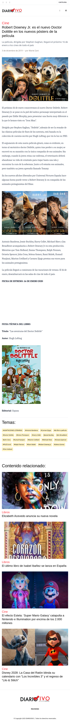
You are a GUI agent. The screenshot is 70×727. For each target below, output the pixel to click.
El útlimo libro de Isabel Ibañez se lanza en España (34, 565)
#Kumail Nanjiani (19, 440)
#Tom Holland (7, 449)
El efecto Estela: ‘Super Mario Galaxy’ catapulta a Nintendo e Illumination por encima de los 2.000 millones (33, 619)
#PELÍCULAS (7, 444)
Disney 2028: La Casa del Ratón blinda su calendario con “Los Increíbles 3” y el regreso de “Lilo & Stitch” (32, 676)
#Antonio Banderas (31, 430)
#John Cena (7, 440)
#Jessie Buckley (49, 435)
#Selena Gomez (59, 444)
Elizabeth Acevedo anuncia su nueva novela (30, 516)
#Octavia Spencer (60, 440)
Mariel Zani (34, 50)
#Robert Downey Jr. (44, 444)
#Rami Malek (31, 444)
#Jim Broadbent (61, 435)
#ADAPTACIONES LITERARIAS (12, 430)
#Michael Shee (47, 440)
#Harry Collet (36, 435)
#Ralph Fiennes (19, 444)
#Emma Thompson (22, 435)
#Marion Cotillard (33, 440)
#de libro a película (60, 430)
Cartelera (63, 2)
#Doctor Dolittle (8, 435)
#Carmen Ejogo (46, 430)
